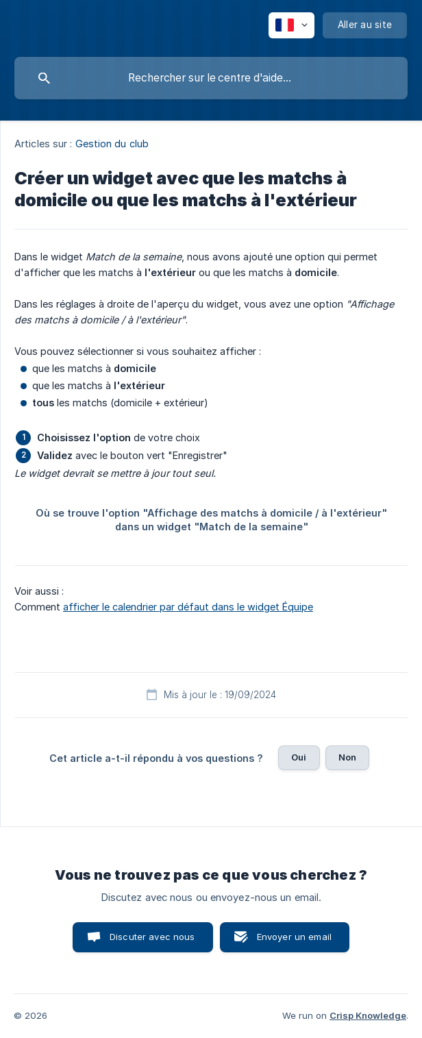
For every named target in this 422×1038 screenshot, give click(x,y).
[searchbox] (211, 78)
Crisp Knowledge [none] (368, 1015)
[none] (291, 25)
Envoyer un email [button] (294, 936)
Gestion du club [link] (112, 143)
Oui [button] (298, 757)
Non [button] (347, 757)
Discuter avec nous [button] (152, 936)
